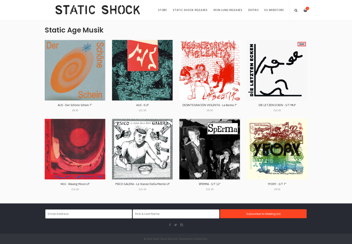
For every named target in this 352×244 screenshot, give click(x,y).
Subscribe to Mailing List (263, 214)
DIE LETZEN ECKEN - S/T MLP (277, 105)
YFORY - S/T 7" (277, 184)
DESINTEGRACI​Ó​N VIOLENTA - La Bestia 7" (210, 105)
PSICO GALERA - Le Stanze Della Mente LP (142, 184)
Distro (253, 10)
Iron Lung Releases (227, 10)
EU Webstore (274, 10)
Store (162, 10)
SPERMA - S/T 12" (210, 184)
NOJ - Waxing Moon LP (75, 184)
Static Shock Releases (190, 10)
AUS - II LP (142, 105)
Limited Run (200, 238)
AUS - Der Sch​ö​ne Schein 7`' (75, 105)
